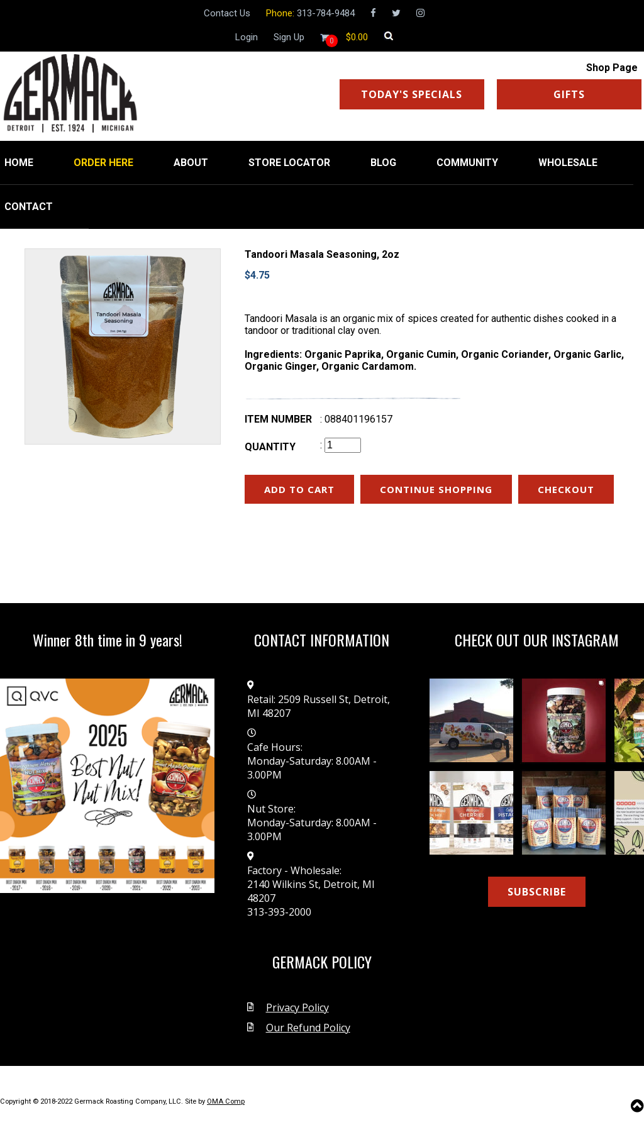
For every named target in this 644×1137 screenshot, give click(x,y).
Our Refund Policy (308, 1027)
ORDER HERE (103, 163)
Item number (278, 419)
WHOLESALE (567, 163)
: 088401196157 (356, 419)
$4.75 (257, 275)
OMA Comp (226, 1101)
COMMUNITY (467, 163)
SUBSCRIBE (537, 892)
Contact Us (227, 13)
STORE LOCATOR (289, 163)
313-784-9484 (326, 13)
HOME (18, 163)
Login (246, 37)
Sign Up (289, 37)
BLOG (383, 163)
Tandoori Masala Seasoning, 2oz (322, 254)
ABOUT (191, 163)
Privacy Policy (297, 1007)
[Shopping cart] (357, 37)
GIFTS (569, 94)
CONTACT (28, 207)
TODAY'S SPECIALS (411, 94)
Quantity (270, 447)
